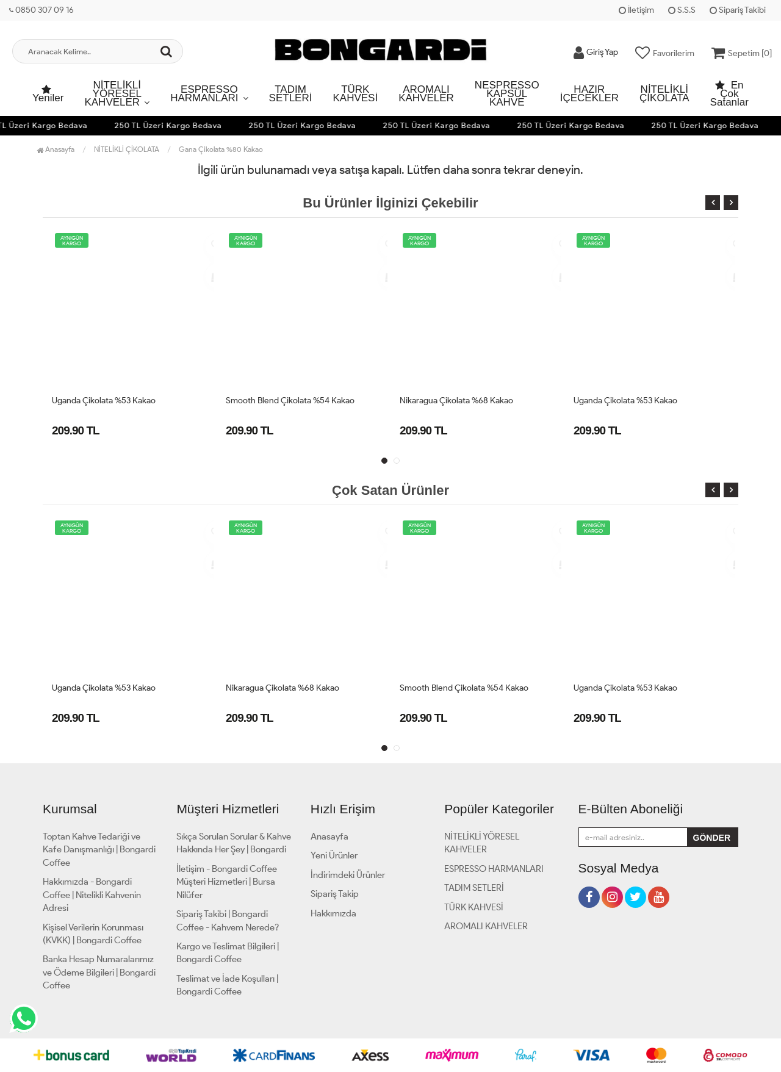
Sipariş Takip (335, 893)
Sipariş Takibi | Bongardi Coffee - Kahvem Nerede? (227, 920)
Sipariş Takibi (738, 10)
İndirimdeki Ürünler (348, 874)
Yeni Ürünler (334, 855)
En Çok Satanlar (729, 93)
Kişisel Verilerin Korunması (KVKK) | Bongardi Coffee (93, 934)
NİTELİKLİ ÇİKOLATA (664, 94)
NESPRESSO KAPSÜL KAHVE (507, 93)
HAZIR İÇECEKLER (589, 94)
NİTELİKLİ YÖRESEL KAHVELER (113, 93)
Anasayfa (55, 149)
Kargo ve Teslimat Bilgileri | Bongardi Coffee (227, 953)
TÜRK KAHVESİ (355, 94)
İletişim (636, 10)
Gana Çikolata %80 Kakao (221, 149)
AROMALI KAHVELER (426, 94)
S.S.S (682, 10)
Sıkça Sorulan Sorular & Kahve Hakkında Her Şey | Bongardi (233, 843)
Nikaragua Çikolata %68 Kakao (456, 400)
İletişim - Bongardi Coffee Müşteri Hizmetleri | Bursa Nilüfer (226, 882)
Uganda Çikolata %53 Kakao (104, 400)
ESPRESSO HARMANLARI (204, 94)
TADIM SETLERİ (290, 94)
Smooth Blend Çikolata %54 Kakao (290, 400)
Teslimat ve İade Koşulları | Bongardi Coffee (227, 985)
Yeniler (47, 94)
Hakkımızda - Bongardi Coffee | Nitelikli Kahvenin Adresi (92, 894)
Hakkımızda (333, 913)
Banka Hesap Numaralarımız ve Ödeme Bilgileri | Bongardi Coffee (99, 972)
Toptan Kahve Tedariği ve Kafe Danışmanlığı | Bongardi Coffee (99, 849)
